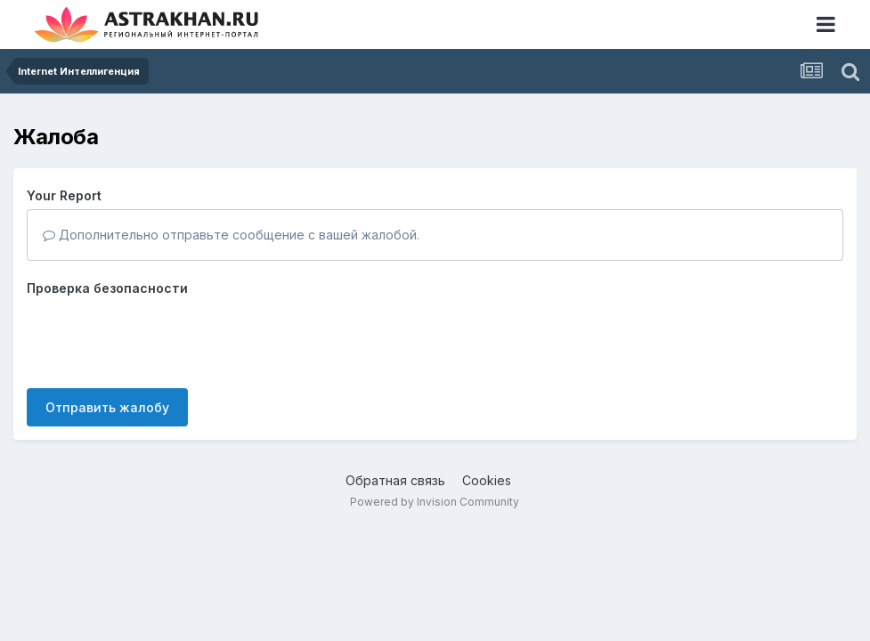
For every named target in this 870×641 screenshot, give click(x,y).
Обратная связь (395, 480)
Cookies (486, 480)
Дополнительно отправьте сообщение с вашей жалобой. (231, 234)
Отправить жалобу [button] (107, 407)
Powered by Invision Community (434, 501)
